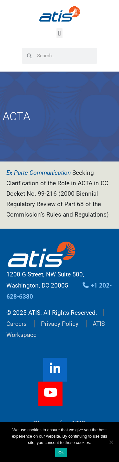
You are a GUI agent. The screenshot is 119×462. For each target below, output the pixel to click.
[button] (59, 33)
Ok (61, 452)
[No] (111, 442)
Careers (16, 323)
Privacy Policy (59, 323)
